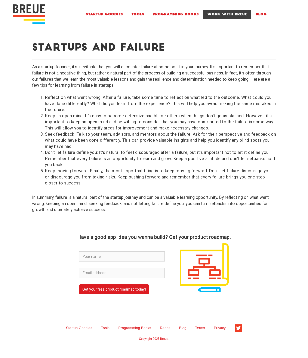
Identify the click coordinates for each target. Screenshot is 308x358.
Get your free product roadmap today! (114, 289)
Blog (261, 14)
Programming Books (176, 14)
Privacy (220, 328)
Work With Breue (227, 14)
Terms (200, 328)
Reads (165, 328)
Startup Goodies (104, 14)
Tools (137, 14)
